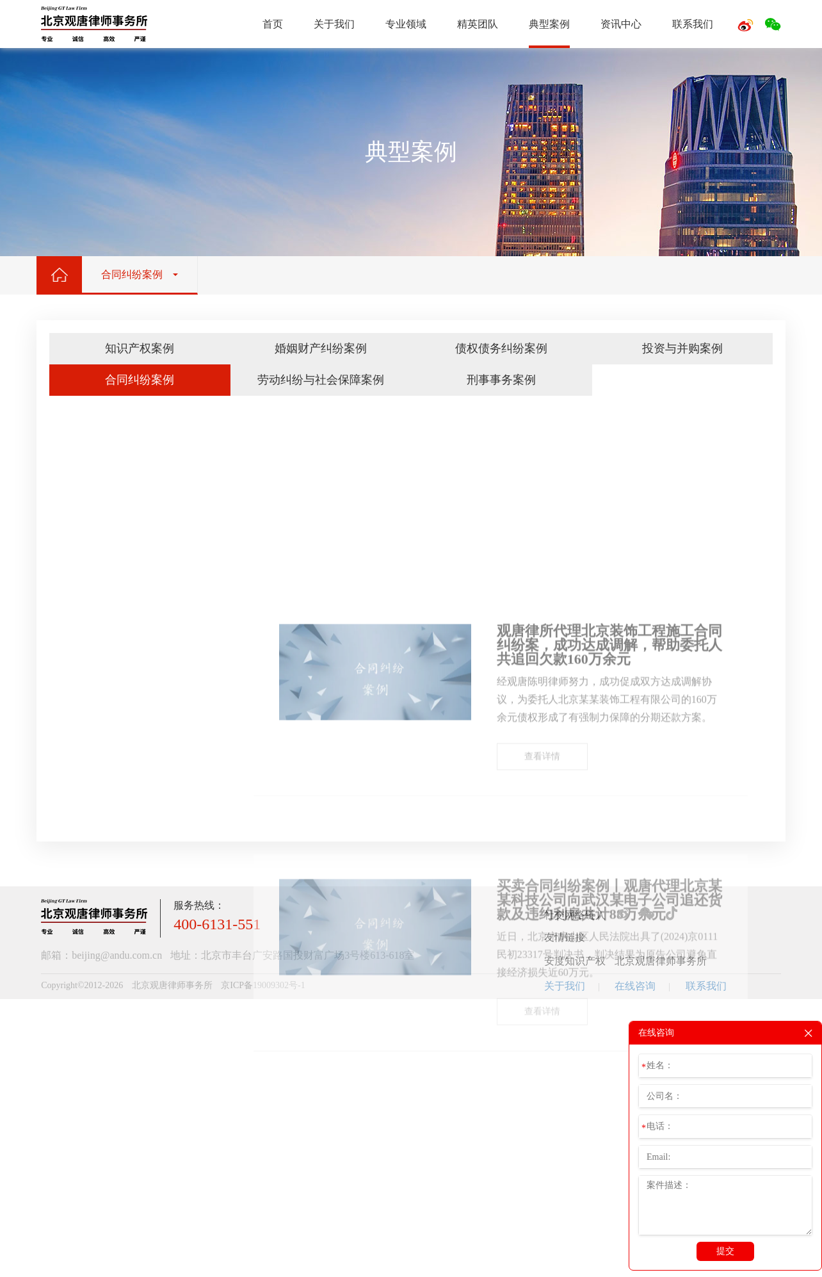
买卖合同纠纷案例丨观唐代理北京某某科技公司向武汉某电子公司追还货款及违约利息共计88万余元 (609, 1179)
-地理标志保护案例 (121, 812)
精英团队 (477, 24)
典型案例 (549, 24)
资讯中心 (620, 24)
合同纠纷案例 (139, 379)
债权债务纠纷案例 (501, 348)
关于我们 (334, 24)
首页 (272, 24)
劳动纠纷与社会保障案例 (320, 379)
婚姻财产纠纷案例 (321, 348)
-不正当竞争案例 (117, 829)
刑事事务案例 (501, 379)
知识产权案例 (139, 348)
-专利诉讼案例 (112, 776)
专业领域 (405, 24)
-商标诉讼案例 (112, 758)
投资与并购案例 (682, 348)
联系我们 (692, 24)
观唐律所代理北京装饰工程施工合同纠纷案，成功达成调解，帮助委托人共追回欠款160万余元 (609, 851)
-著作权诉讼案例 (117, 794)
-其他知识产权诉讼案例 (130, 847)
